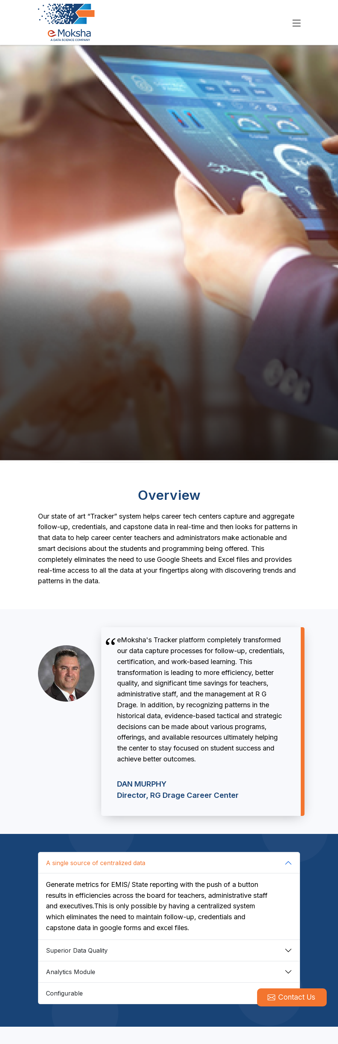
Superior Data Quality (77, 950)
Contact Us (291, 997)
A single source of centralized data (95, 863)
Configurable (64, 993)
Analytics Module (70, 972)
